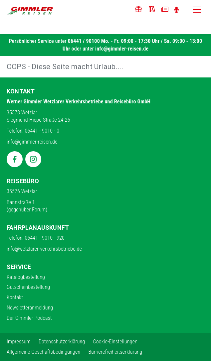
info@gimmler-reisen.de (121, 49)
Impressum (19, 341)
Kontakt (15, 297)
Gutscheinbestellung (28, 287)
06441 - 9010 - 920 (45, 238)
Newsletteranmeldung (30, 307)
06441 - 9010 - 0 (42, 131)
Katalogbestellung (26, 277)
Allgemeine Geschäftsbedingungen (43, 352)
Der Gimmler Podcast (29, 318)
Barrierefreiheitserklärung (115, 352)
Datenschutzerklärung (62, 341)
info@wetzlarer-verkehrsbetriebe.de (44, 249)
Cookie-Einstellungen (115, 341)
